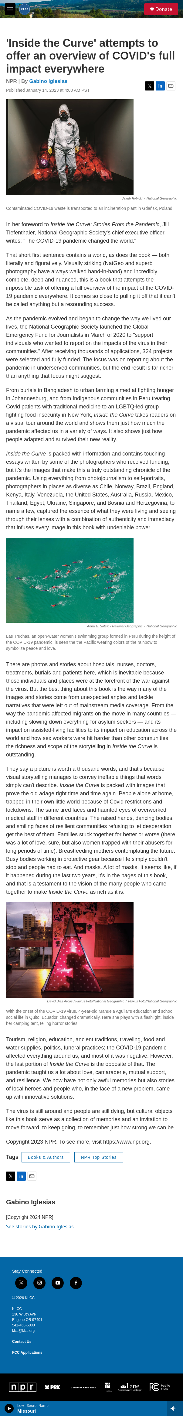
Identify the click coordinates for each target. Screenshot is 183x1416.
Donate (163, 9)
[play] (9, 1408)
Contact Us (21, 1341)
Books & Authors (46, 1157)
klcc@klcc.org (23, 1331)
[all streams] (175, 1408)
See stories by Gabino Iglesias (40, 1226)
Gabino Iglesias (48, 81)
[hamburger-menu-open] (10, 9)
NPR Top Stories (99, 1157)
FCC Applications (27, 1352)
